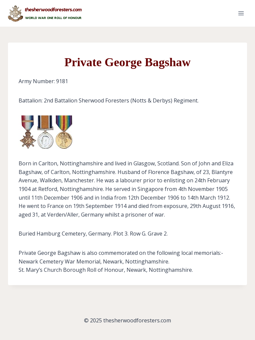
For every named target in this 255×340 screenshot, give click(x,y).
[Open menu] (241, 13)
